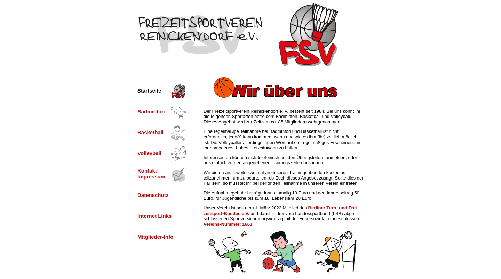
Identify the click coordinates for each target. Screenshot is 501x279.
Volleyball (149, 153)
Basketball (150, 132)
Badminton (151, 111)
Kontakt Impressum (151, 174)
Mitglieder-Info (155, 237)
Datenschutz (152, 195)
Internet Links (154, 216)
